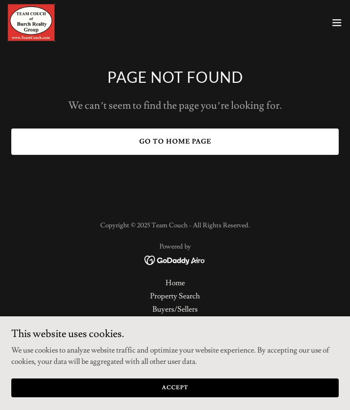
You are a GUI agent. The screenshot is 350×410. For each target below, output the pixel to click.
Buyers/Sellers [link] (175, 309)
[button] (336, 22)
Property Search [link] (175, 296)
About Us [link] (175, 322)
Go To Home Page (175, 141)
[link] (31, 22)
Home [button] (175, 283)
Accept (175, 393)
